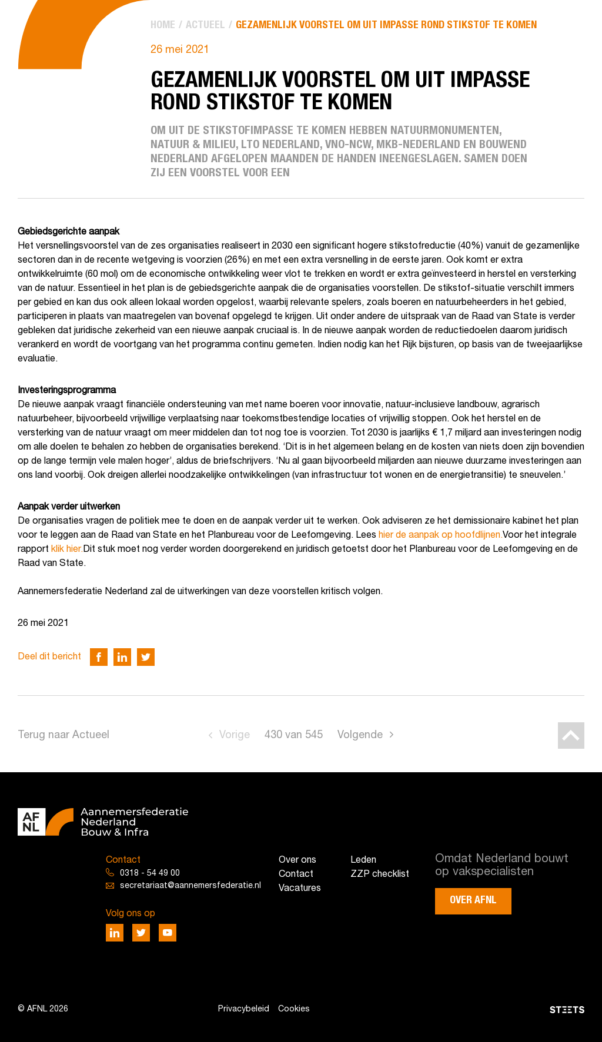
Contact (296, 874)
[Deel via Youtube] (167, 933)
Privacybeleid (243, 1009)
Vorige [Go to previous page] (234, 736)
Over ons (297, 860)
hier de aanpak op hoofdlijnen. (441, 535)
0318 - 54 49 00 (150, 873)
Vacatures (300, 888)
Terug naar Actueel (63, 736)
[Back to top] (571, 735)
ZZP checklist (379, 874)
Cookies (294, 1009)
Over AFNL (473, 900)
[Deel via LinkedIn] (122, 657)
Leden (363, 860)
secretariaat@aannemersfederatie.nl (190, 886)
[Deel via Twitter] (146, 657)
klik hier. (67, 549)
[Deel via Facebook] (99, 657)
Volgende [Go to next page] (360, 736)
